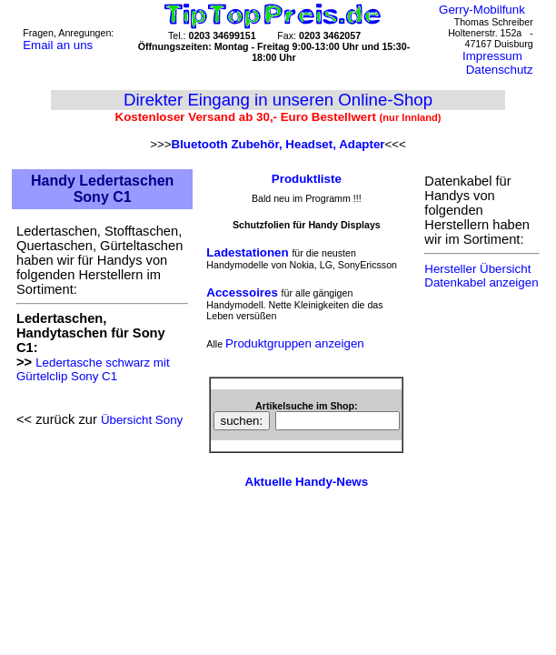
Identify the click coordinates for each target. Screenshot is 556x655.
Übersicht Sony (142, 420)
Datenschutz (499, 69)
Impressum (492, 56)
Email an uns (58, 45)
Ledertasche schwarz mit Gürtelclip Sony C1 (93, 369)
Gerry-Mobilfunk (482, 9)
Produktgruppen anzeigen (294, 343)
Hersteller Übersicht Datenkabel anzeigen (481, 275)
